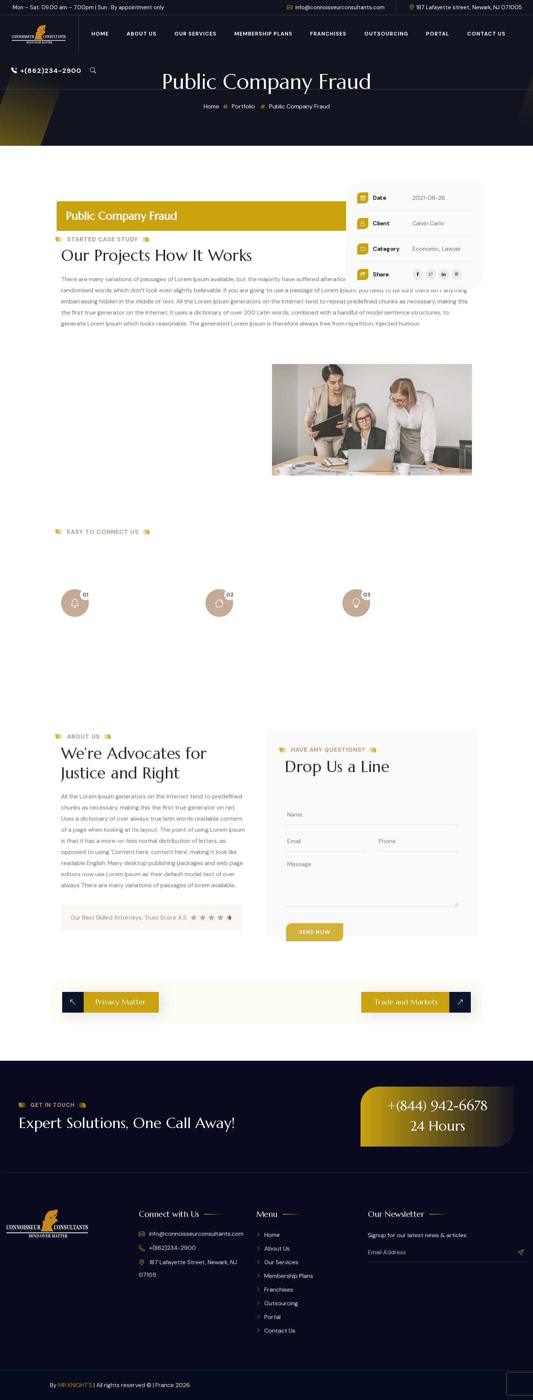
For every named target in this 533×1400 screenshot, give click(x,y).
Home (100, 33)
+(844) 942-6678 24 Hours (437, 1116)
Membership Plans (263, 33)
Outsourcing (386, 33)
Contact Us (486, 33)
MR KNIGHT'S (75, 1385)
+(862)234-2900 (46, 70)
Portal (437, 33)
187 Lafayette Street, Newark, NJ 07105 (188, 1268)
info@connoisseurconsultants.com (336, 7)
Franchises (328, 33)
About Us (142, 33)
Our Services (195, 33)
